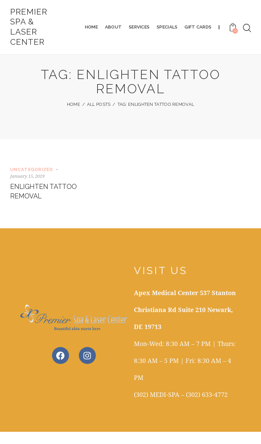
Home (73, 116)
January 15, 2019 (27, 188)
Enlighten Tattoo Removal (44, 203)
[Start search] (247, 28)
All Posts (99, 116)
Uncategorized (31, 181)
